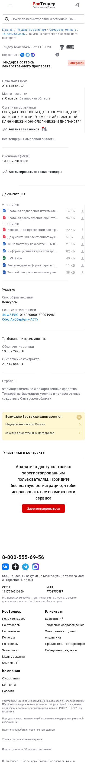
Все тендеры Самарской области (28, 139)
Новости (8, 691)
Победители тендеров (61, 650)
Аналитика (53, 637)
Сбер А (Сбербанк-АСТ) (20, 319)
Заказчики (10, 650)
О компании (11, 678)
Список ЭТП (10, 663)
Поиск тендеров (13, 618)
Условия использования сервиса (22, 739)
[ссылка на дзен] (15, 566)
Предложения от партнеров (65, 644)
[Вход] (77, 5)
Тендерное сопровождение (64, 625)
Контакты (9, 684)
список (47, 749)
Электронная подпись (61, 631)
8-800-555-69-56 (23, 557)
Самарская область (35, 98)
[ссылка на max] (35, 566)
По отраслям (11, 625)
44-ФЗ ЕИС (10, 315)
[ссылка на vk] (5, 566)
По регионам (11, 631)
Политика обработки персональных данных (28, 729)
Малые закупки (13, 656)
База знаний (54, 618)
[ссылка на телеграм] (25, 566)
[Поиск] (6, 19)
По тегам (8, 637)
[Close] (79, 417)
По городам (10, 644)
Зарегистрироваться (43, 508)
